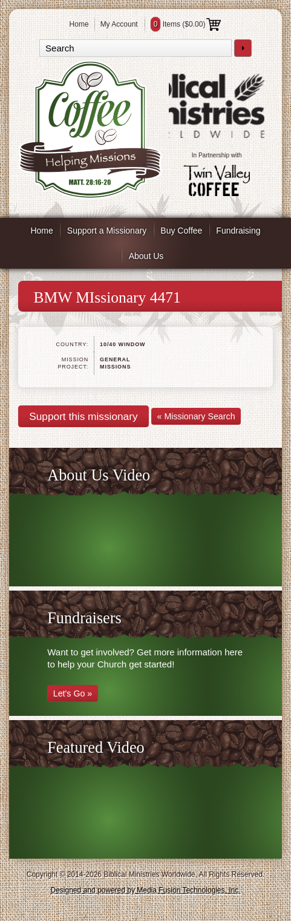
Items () (186, 24)
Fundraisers (84, 618)
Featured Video (96, 747)
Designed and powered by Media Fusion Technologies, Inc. (146, 890)
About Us (146, 256)
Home (79, 24)
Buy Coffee (181, 230)
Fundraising (238, 230)
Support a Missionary (107, 230)
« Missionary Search (196, 416)
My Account (119, 24)
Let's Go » (73, 693)
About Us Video (98, 475)
